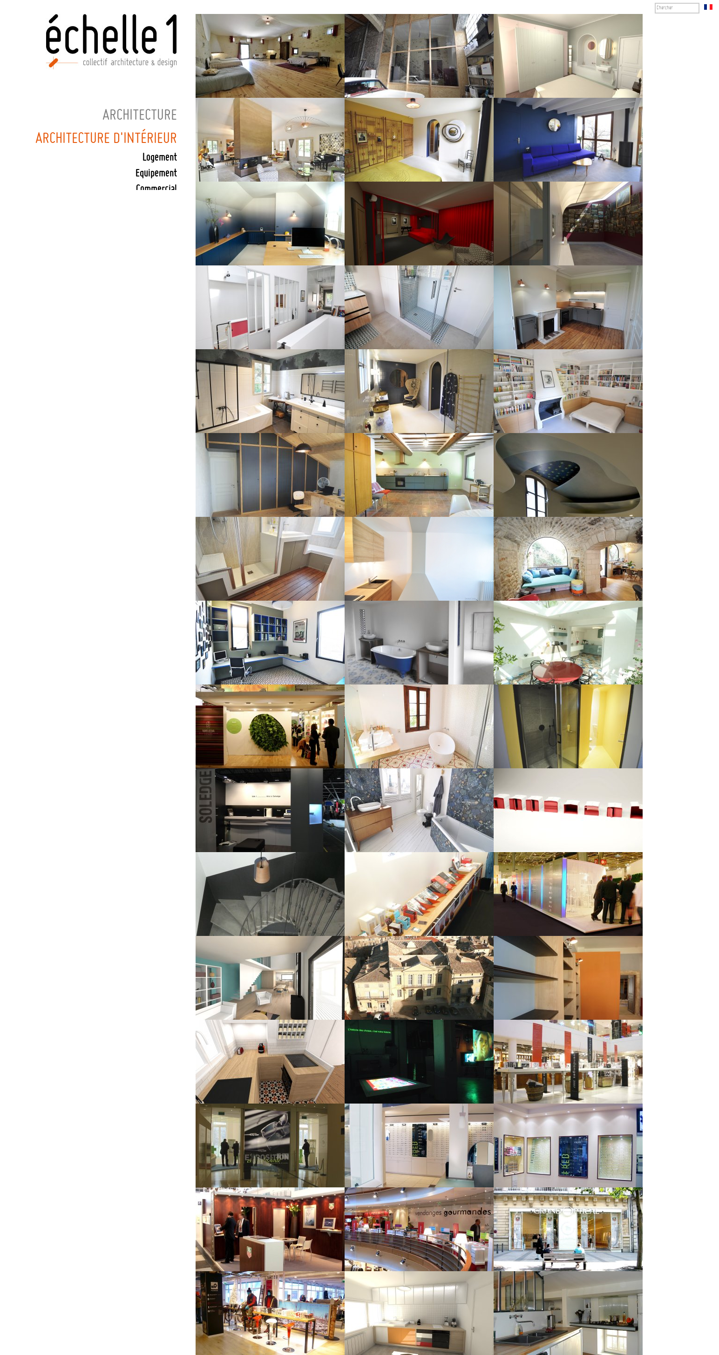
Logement (159, 158)
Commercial (156, 189)
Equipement (156, 173)
